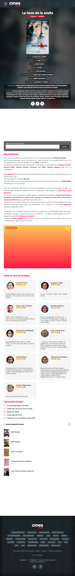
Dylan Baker (17, 93)
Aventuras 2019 (20, 539)
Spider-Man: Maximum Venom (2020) (19, 409)
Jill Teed (18, 95)
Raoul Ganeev (45, 96)
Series (43, 542)
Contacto (44, 551)
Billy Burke (58, 93)
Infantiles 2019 (54, 539)
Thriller (33, 16)
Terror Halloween (28, 535)
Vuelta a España (44, 532)
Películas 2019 (32, 545)
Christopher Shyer (45, 95)
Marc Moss (37, 75)
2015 (59, 542)
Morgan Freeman (18, 91)
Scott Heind (33, 95)
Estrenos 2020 (44, 545)
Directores (51, 542)
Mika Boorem (38, 93)
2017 (16, 545)
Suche (64, 147)
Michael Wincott (41, 91)
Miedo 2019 (43, 539)
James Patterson (48, 75)
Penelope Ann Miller (55, 91)
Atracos (56, 535)
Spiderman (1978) (13, 412)
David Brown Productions (33, 87)
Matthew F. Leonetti (42, 82)
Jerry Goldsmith (39, 78)
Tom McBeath (34, 96)
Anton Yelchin (28, 93)
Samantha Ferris (12, 96)
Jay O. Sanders (48, 93)
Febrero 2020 (32, 532)
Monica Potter (30, 91)
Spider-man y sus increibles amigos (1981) (21, 418)
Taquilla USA (21, 542)
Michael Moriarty (53, 167)
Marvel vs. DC (33, 539)
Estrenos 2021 (56, 545)
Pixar (48, 535)
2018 (22, 545)
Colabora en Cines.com (55, 551)
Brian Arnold (41, 98)
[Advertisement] (37, 123)
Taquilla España (33, 542)
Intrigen (41, 16)
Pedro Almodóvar (58, 532)
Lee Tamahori (41, 71)
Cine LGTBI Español (14, 535)
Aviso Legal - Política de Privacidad (23, 551)
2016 (66, 542)
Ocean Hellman (24, 96)
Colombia (11, 542)
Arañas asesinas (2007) (14, 415)
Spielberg (9, 539)
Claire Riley (51, 98)
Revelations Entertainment (40, 85)
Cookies (37, 551)
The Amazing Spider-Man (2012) (17, 405)
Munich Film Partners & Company (37, 197)
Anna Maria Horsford (60, 95)
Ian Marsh (25, 95)
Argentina (65, 539)
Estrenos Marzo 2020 (18, 532)
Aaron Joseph (31, 98)
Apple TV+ (40, 535)
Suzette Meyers (55, 96)
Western (64, 535)
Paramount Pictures (23, 85)
